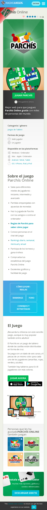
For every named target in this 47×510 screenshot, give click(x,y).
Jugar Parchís (23, 95)
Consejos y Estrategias (23, 307)
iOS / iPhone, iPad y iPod (22, 163)
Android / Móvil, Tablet (21, 160)
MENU (43, 4)
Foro (31, 297)
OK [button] (34, 507)
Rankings (18, 297)
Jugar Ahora (18, 378)
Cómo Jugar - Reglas (23, 288)
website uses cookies (15, 504)
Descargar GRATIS (26, 492)
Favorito (23, 16)
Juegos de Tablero (15, 129)
